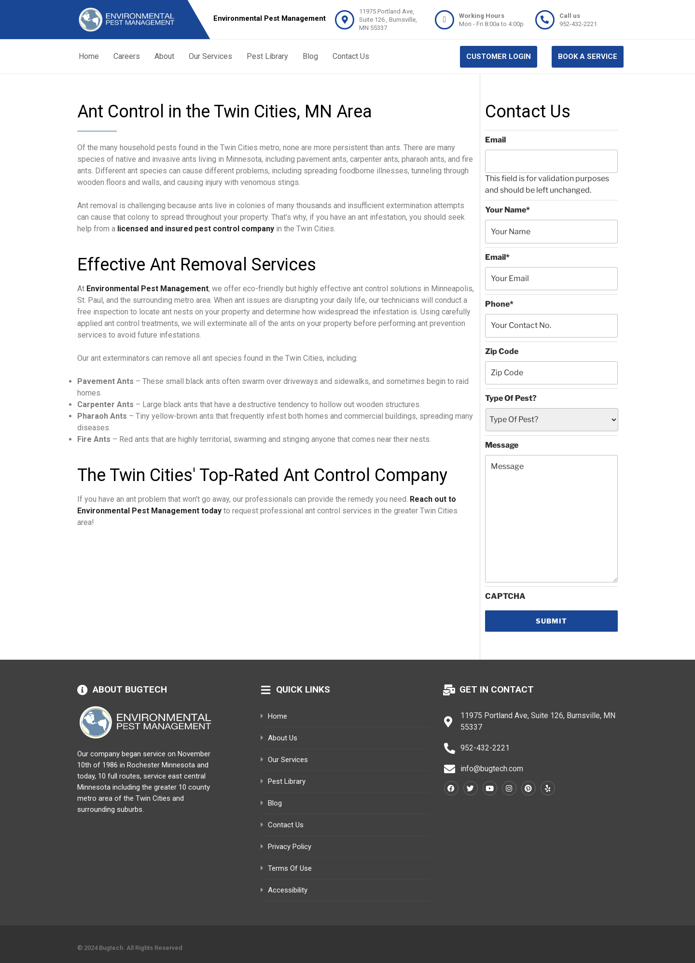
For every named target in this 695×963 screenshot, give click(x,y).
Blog (310, 56)
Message (501, 445)
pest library (287, 781)
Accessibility (287, 890)
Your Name (507, 209)
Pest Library (267, 56)
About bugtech (130, 689)
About (164, 56)
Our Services (210, 56)
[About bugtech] (82, 690)
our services (288, 759)
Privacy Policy (289, 846)
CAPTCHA (505, 596)
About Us (282, 738)
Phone (499, 304)
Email (495, 139)
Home (89, 56)
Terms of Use (290, 868)
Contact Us (351, 56)
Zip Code (501, 351)
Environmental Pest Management (147, 288)
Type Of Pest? (511, 398)
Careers (126, 56)
